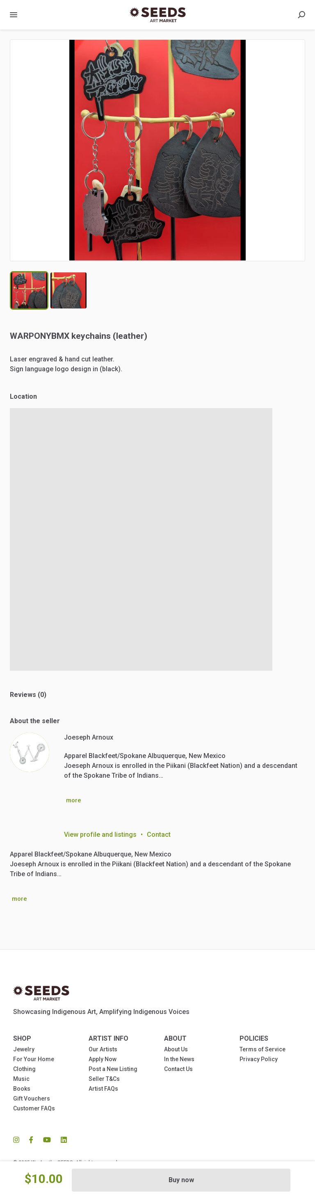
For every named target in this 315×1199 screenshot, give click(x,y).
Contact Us (178, 1069)
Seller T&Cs (104, 1079)
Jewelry (23, 1049)
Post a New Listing (113, 1069)
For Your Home (33, 1059)
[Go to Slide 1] (29, 290)
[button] (157, 150)
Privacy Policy (259, 1059)
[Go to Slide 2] (68, 290)
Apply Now (102, 1059)
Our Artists (103, 1049)
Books (21, 1088)
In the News (179, 1059)
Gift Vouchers (31, 1098)
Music (21, 1079)
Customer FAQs (34, 1108)
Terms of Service (262, 1049)
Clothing (24, 1069)
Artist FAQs (103, 1088)
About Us (176, 1049)
